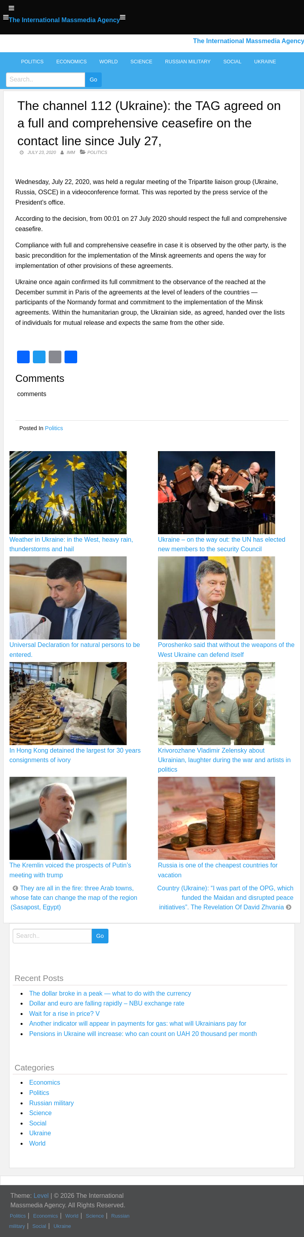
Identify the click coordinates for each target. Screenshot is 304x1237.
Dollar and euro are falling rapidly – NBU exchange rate (106, 1003)
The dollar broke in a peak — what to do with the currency (110, 993)
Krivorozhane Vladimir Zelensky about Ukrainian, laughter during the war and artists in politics (224, 760)
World (108, 62)
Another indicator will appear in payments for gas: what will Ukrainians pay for (138, 1023)
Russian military (188, 62)
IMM (70, 152)
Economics (71, 62)
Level (41, 1195)
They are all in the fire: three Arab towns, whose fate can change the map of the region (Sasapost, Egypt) (74, 898)
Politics (32, 62)
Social (232, 62)
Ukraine (265, 62)
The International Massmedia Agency (64, 20)
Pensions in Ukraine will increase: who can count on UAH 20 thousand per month (143, 1033)
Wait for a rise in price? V (64, 1013)
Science (141, 62)
